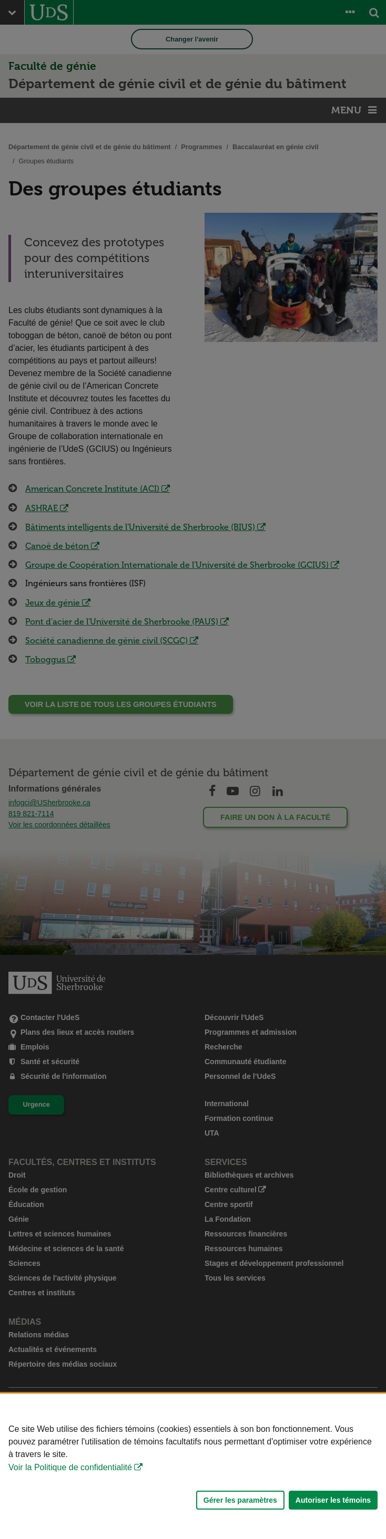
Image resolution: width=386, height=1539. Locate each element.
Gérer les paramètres (240, 1500)
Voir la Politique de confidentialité (70, 1467)
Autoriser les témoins (333, 1500)
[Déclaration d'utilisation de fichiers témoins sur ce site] (193, 1466)
